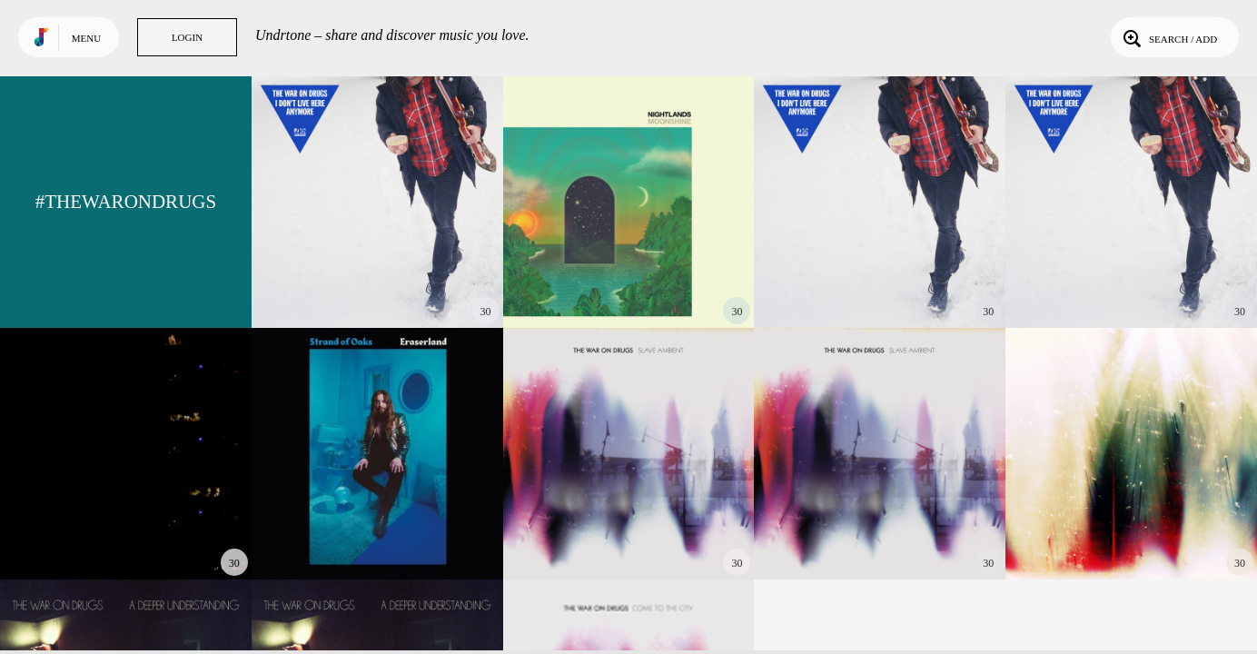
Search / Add (1168, 37)
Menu (86, 38)
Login (187, 37)
